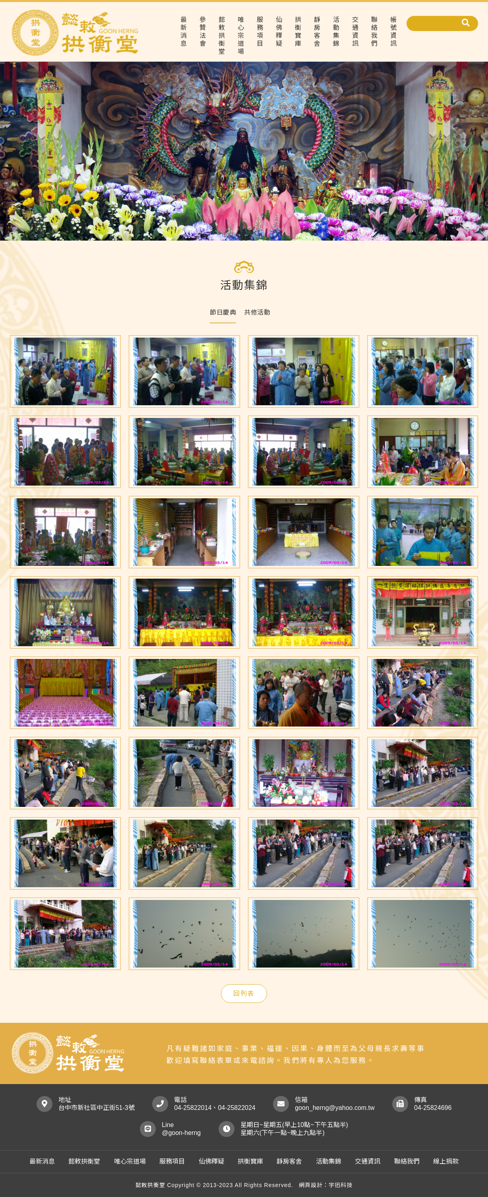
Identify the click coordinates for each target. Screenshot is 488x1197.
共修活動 (257, 312)
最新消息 (183, 31)
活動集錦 (336, 31)
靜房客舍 (317, 31)
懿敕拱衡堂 (222, 35)
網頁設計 (311, 1185)
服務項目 (260, 31)
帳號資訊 (393, 31)
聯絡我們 (374, 31)
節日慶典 (223, 312)
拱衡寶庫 (298, 31)
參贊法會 (202, 31)
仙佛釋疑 (279, 31)
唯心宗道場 (241, 35)
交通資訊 (355, 31)
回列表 (244, 993)
